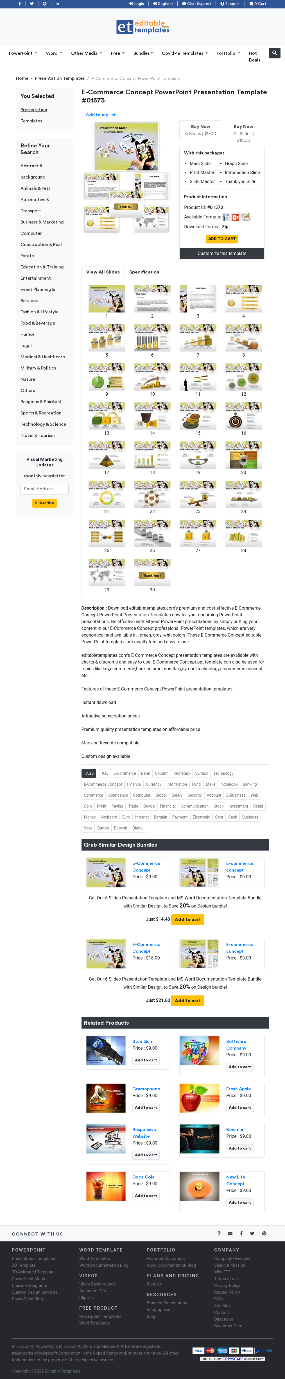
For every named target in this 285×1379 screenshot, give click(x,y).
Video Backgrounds (97, 1284)
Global (161, 795)
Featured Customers (166, 1258)
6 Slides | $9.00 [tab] (200, 130)
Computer (31, 233)
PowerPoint (21, 53)
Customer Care (228, 1325)
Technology (223, 773)
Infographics (158, 1309)
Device (149, 806)
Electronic (201, 817)
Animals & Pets (35, 188)
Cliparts (86, 1297)
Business (250, 817)
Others (28, 390)
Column (161, 773)
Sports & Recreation (41, 413)
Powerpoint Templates (100, 1316)
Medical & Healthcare (43, 357)
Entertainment (36, 278)
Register (163, 4)
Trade (133, 806)
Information (177, 784)
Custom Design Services (34, 1292)
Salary (177, 795)
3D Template (23, 1265)
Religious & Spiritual (41, 402)
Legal (26, 345)
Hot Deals (254, 56)
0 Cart (257, 4)
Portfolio (226, 53)
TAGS (89, 773)
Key (105, 773)
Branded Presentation (167, 1302)
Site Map (222, 1305)
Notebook (229, 784)
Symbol (201, 773)
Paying (117, 806)
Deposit (121, 828)
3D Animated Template (33, 1272)
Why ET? (222, 1272)
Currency (153, 784)
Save (88, 828)
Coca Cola (143, 1177)
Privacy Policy (227, 1285)
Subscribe (44, 503)
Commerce (93, 795)
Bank (145, 773)
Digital (137, 828)
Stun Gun (142, 1041)
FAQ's (219, 1298)
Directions (223, 1319)
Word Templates (94, 1258)
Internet (142, 817)
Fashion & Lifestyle (39, 312)
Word (52, 53)
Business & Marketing (42, 222)
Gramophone (146, 1089)
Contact (221, 1312)
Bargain (160, 817)
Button (103, 828)
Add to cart (188, 919)
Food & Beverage (38, 323)
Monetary (181, 773)
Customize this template (222, 253)
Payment (180, 817)
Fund (196, 784)
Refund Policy (227, 1292)
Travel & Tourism (38, 435)
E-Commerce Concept (103, 784)
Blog (151, 1316)
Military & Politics (38, 368)
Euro (126, 817)
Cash (232, 817)
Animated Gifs (92, 1290)
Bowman (235, 1129)
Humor (28, 334)
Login (136, 4)
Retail (258, 806)
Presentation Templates (60, 78)
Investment (238, 806)
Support (230, 4)
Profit (102, 806)
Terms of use (226, 1278)
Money (90, 817)
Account (214, 795)
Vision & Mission (229, 1265)
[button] (275, 53)
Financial (168, 806)
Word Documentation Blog (103, 1265)
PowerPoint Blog (27, 1298)
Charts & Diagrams (29, 1285)
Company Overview (232, 1258)
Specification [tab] (144, 272)
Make (210, 784)
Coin (88, 806)
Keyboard (109, 817)
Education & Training (42, 267)
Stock (218, 806)
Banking (250, 784)
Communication (195, 806)
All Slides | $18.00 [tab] (243, 133)
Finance (134, 784)
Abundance (118, 795)
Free (116, 53)
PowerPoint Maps (28, 1278)
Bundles (142, 53)
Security (194, 795)
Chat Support (196, 4)
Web (255, 795)
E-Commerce (125, 773)
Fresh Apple (238, 1089)
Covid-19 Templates (183, 53)
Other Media (85, 53)
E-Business (236, 795)
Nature (28, 379)
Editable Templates (62, 1371)
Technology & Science (43, 424)
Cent (219, 817)
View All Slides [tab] (103, 272)
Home (22, 78)
